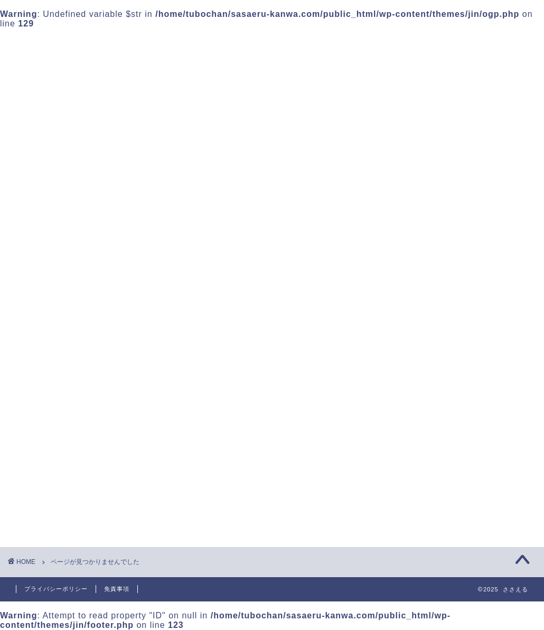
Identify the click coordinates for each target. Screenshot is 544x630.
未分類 (71, 516)
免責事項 (116, 589)
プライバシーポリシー (56, 589)
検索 (396, 70)
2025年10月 (411, 318)
